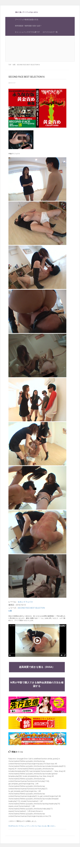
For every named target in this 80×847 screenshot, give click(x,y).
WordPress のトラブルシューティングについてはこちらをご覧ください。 (32, 826)
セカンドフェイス (25, 602)
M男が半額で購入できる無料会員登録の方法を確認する (36, 684)
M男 (10, 611)
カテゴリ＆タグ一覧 (50, 32)
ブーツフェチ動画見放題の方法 (26, 20)
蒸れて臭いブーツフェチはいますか (26, 12)
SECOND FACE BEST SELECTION (31, 608)
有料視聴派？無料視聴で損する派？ (28, 26)
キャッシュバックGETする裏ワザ (27, 32)
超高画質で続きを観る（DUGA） (37, 667)
